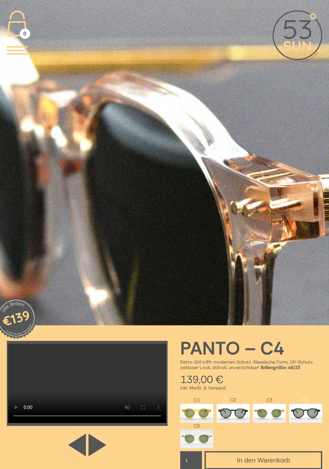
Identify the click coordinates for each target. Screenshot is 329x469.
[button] (97, 448)
